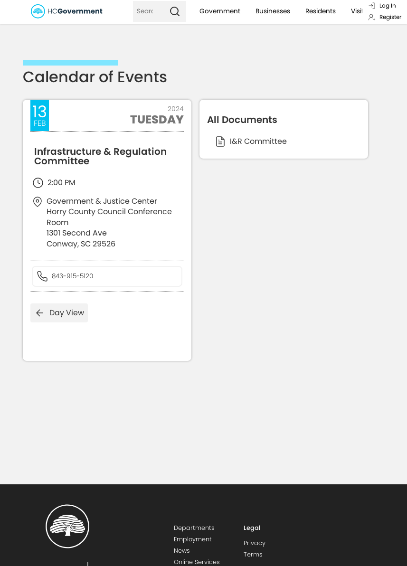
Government (219, 11)
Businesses (273, 11)
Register (384, 17)
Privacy (254, 543)
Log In (382, 5)
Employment (193, 539)
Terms (253, 554)
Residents (320, 11)
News (182, 551)
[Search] (148, 11)
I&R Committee (251, 141)
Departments (194, 528)
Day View (59, 313)
